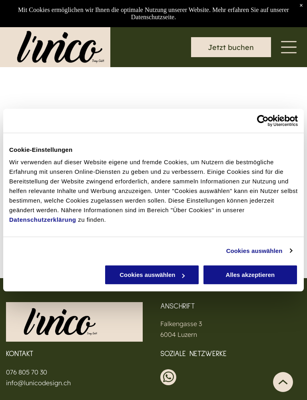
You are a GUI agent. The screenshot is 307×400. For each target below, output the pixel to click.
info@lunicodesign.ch (38, 383)
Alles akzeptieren (250, 274)
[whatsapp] (168, 378)
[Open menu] (289, 47)
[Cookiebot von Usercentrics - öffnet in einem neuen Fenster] (263, 121)
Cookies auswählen (254, 250)
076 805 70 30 (26, 372)
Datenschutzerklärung (42, 219)
